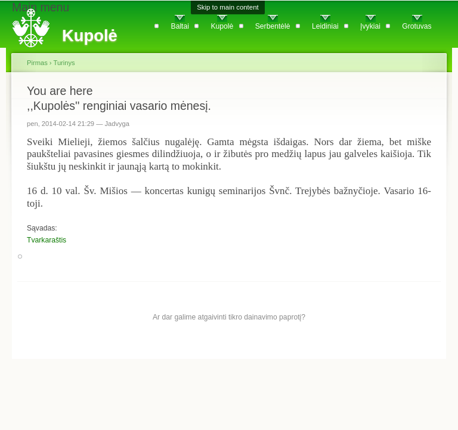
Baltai (180, 26)
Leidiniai (325, 26)
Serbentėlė (272, 26)
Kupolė (222, 26)
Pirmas (37, 62)
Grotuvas (416, 26)
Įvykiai (370, 26)
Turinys (64, 62)
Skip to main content (228, 7)
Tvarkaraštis (46, 240)
